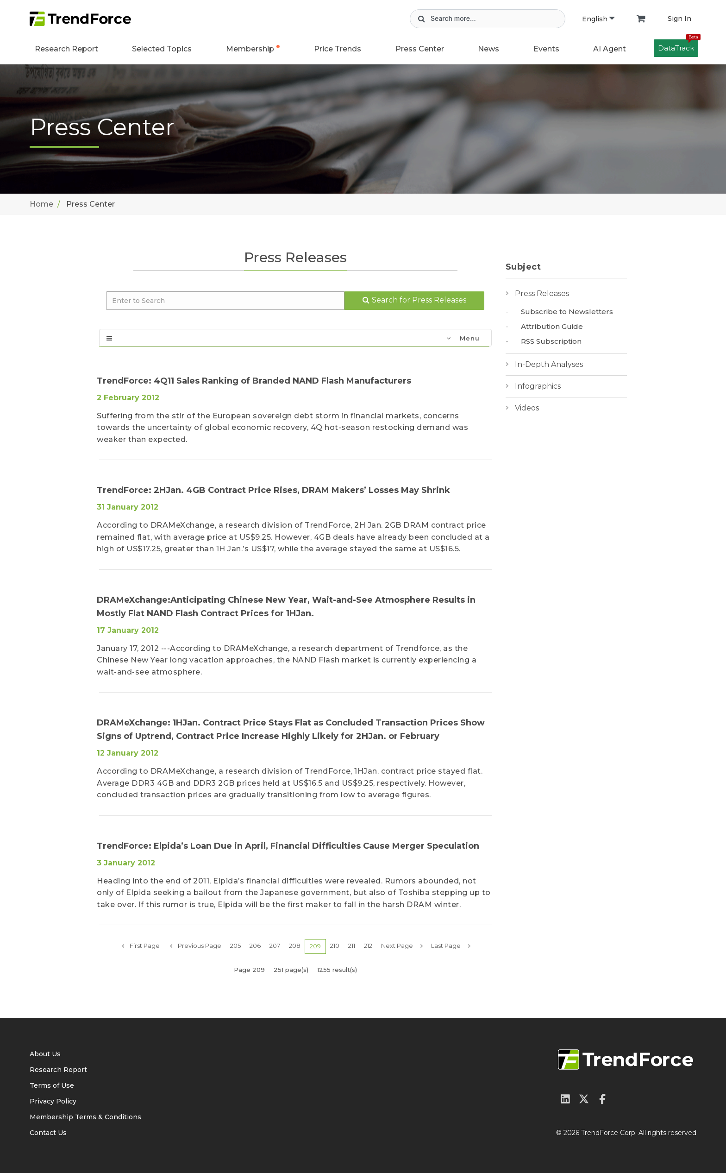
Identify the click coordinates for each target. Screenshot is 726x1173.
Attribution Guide (552, 326)
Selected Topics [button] (162, 48)
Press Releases (542, 293)
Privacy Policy (53, 1101)
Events (546, 48)
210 (334, 945)
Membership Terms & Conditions (85, 1117)
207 (274, 945)
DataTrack (678, 45)
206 (255, 945)
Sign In (679, 18)
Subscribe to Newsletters (567, 311)
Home (41, 204)
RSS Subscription (551, 341)
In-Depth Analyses (549, 364)
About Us (45, 1054)
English (598, 19)
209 (315, 946)
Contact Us (48, 1133)
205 (235, 945)
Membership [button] (250, 48)
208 (294, 945)
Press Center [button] (419, 48)
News (488, 48)
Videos (527, 408)
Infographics (538, 386)
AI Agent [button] (609, 48)
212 (368, 945)
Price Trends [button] (337, 48)
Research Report (66, 48)
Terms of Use (52, 1085)
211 (351, 945)
